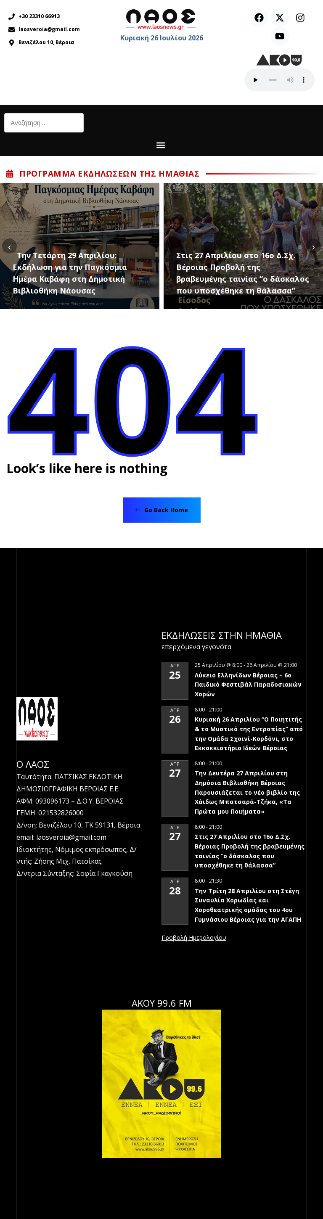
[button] (160, 145)
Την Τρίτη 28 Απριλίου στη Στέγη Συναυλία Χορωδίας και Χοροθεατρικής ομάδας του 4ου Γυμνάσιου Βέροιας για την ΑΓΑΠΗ (248, 905)
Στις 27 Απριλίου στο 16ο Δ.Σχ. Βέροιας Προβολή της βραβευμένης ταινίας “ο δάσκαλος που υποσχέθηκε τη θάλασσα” (242, 273)
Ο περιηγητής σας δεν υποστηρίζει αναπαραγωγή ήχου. (279, 80)
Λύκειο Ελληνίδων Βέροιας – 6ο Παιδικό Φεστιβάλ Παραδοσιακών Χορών (248, 684)
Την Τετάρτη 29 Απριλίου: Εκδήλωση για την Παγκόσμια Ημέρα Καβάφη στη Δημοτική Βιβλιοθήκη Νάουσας (70, 273)
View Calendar (194, 938)
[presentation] (9, 246)
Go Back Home (161, 510)
